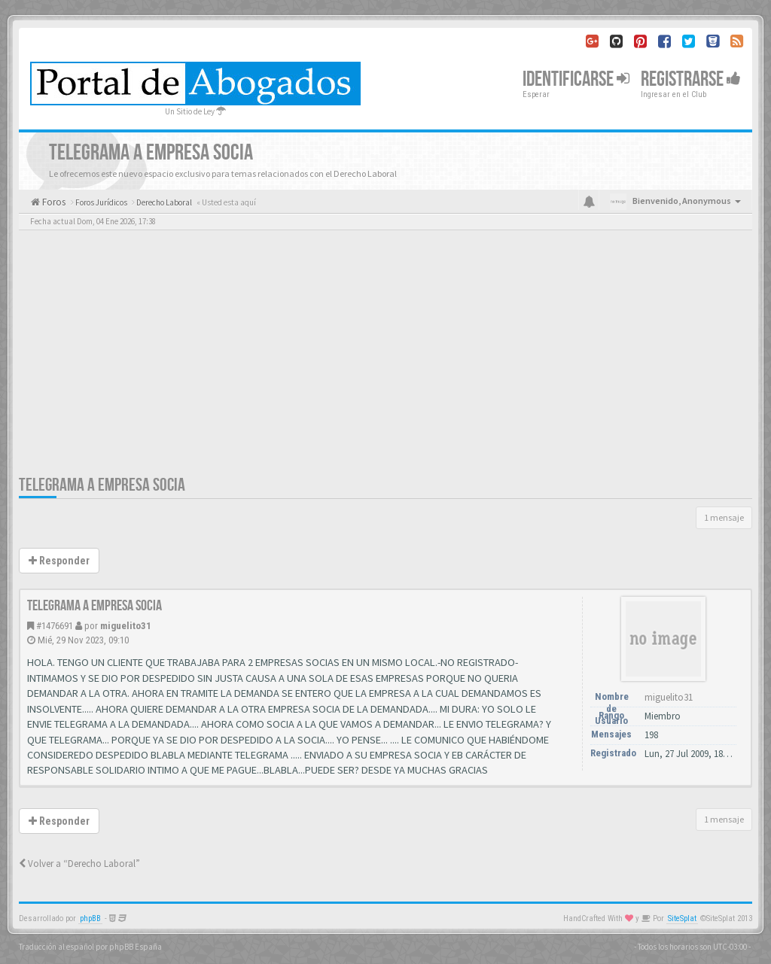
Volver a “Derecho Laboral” (79, 863)
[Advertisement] (385, 361)
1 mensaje (724, 517)
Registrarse (691, 79)
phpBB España (135, 946)
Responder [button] (59, 561)
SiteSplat (682, 918)
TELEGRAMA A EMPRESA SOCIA (102, 485)
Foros (53, 202)
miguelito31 (125, 625)
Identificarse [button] (576, 79)
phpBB (90, 918)
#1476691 (54, 625)
